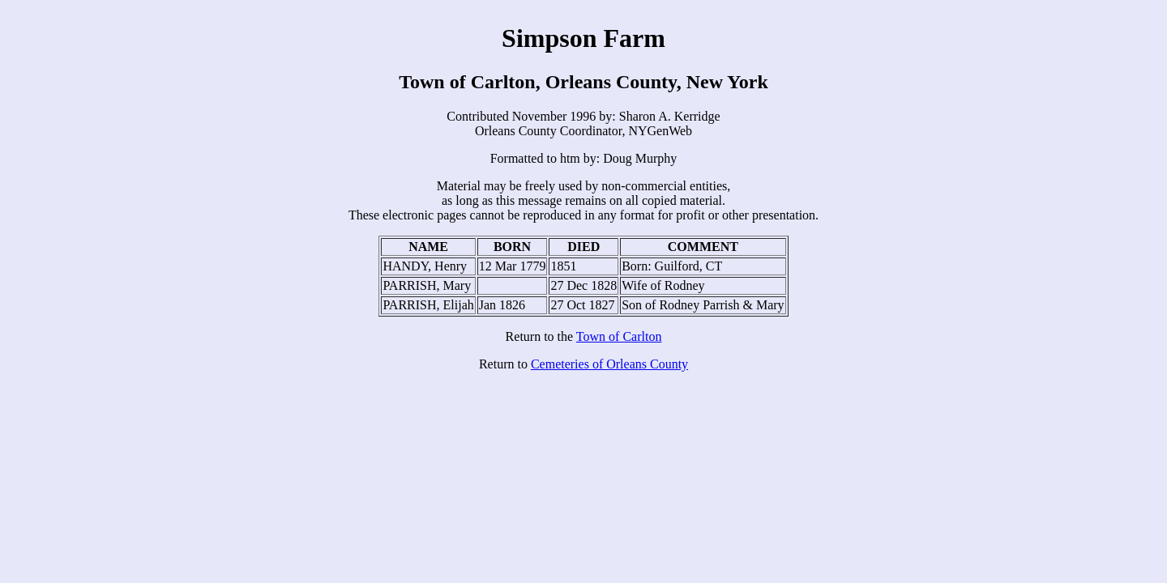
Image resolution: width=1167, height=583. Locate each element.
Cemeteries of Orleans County (609, 364)
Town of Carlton (619, 336)
